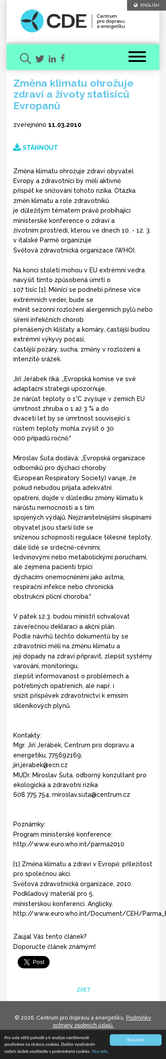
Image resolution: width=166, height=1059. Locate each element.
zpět (83, 990)
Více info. (100, 1052)
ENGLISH (146, 5)
